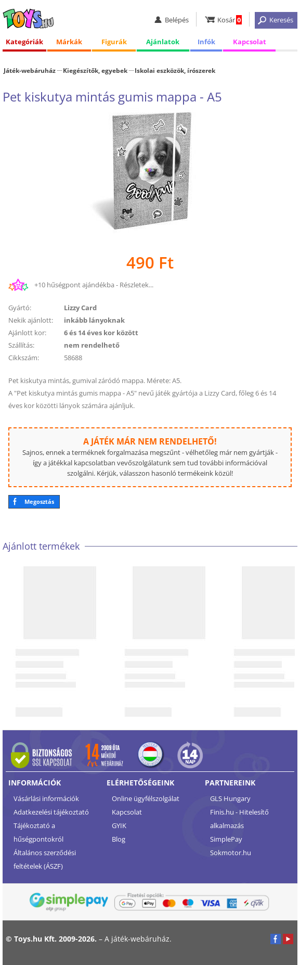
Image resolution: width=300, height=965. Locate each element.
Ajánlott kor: (27, 332)
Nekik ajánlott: (30, 320)
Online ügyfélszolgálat (145, 798)
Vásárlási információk (46, 798)
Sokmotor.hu (230, 852)
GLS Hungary (230, 798)
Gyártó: (19, 307)
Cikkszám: (23, 357)
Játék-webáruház (30, 70)
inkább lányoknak (94, 320)
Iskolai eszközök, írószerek (175, 70)
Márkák (69, 41)
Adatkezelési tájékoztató (51, 812)
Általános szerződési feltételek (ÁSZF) (45, 859)
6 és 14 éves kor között (101, 332)
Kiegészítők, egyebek (95, 70)
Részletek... (136, 284)
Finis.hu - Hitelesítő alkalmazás (239, 818)
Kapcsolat (249, 41)
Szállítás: (21, 345)
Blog (118, 839)
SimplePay (226, 839)
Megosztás (39, 501)
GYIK (119, 825)
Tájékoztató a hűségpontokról (38, 832)
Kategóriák (24, 41)
